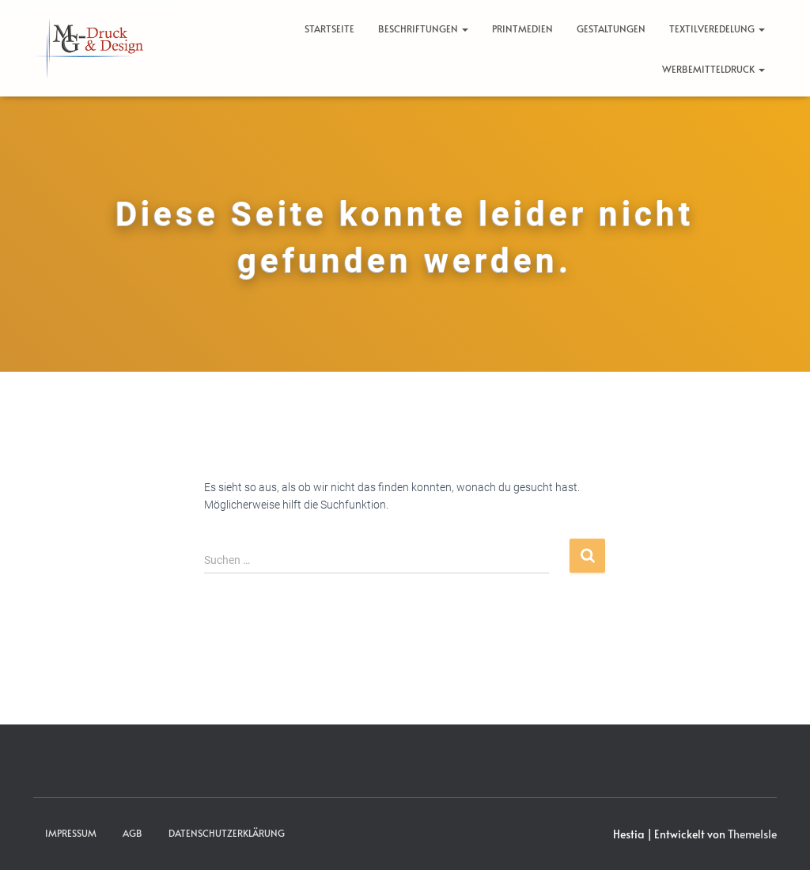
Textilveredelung (717, 28)
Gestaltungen (611, 28)
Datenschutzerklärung (226, 832)
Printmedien (522, 28)
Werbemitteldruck (713, 68)
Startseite (329, 28)
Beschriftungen (423, 28)
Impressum (71, 832)
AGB (132, 832)
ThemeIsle (752, 834)
